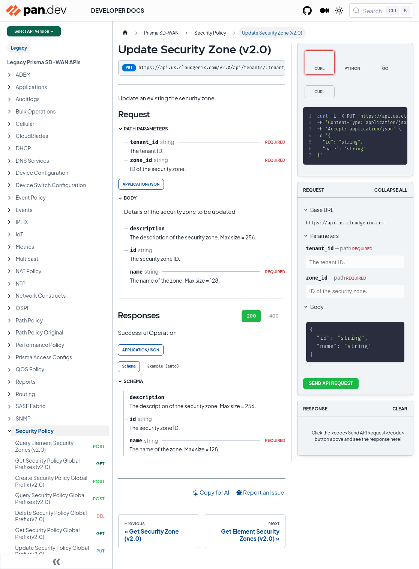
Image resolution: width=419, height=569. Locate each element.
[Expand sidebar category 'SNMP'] (9, 418)
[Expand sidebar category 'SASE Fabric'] (9, 406)
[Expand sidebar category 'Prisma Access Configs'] (9, 357)
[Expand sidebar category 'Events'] (9, 210)
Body (317, 306)
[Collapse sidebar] (56, 561)
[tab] (129, 366)
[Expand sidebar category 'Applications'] (9, 87)
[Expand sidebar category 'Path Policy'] (9, 320)
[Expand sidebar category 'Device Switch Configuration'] (9, 185)
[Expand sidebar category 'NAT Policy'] (9, 271)
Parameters (324, 235)
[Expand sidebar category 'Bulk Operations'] (9, 111)
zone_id (316, 277)
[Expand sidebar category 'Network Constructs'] (9, 296)
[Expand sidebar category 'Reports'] (9, 381)
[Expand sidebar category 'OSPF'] (9, 308)
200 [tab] (251, 316)
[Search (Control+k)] (381, 10)
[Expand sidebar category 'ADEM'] (9, 74)
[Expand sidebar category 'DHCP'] (9, 148)
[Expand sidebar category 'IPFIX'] (9, 222)
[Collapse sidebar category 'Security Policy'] (9, 431)
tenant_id (320, 248)
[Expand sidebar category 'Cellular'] (9, 124)
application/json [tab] (141, 184)
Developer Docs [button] (117, 10)
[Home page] (125, 32)
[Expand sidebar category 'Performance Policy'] (9, 345)
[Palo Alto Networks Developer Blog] (324, 11)
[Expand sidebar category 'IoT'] (9, 234)
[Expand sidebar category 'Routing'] (9, 394)
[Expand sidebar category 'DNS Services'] (9, 160)
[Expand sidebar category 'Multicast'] (9, 259)
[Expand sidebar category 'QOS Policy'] (9, 369)
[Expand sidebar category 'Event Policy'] (9, 197)
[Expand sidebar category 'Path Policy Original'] (9, 333)
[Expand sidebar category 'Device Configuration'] (9, 173)
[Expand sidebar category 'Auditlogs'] (9, 99)
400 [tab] (274, 316)
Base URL (321, 209)
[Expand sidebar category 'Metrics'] (9, 247)
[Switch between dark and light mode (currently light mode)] (339, 10)
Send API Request (331, 383)
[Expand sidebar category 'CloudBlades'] (9, 136)
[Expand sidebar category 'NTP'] (9, 283)
